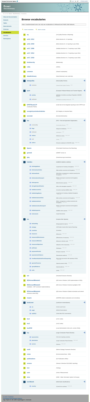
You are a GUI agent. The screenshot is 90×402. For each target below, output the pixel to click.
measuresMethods (37, 240)
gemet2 (29, 153)
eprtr (28, 90)
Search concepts (41, 29)
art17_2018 (30, 57)
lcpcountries (35, 337)
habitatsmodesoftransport (39, 205)
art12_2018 (30, 44)
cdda (28, 67)
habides (29, 162)
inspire (29, 298)
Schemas (6, 29)
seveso (29, 363)
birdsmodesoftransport (38, 178)
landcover (30, 302)
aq (28, 34)
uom (28, 372)
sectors (34, 344)
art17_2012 (30, 53)
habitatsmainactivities (38, 197)
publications (31, 358)
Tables (5, 23)
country (34, 386)
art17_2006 (30, 48)
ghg (28, 157)
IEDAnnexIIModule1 (33, 280)
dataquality (30, 81)
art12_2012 (30, 39)
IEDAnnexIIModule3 (33, 285)
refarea (34, 135)
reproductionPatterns (37, 255)
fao (28, 120)
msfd (28, 349)
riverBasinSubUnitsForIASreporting (41, 258)
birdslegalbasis (36, 166)
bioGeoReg (35, 223)
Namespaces (7, 38)
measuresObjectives (37, 244)
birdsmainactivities (37, 170)
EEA (10, 1)
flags (33, 128)
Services (5, 35)
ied (28, 275)
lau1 (28, 319)
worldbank (30, 382)
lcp (28, 332)
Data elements (7, 26)
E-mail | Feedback (8, 396)
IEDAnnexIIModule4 (33, 291)
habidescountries (36, 189)
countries (34, 230)
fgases (29, 148)
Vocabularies (7, 32)
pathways (34, 248)
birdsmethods (35, 173)
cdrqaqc (34, 227)
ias (28, 219)
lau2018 (29, 328)
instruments (35, 214)
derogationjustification (38, 186)
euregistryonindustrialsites (36, 111)
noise (29, 354)
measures (34, 233)
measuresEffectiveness (38, 237)
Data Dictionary (16, 13)
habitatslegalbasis (36, 193)
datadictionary (31, 76)
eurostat (29, 116)
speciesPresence (36, 263)
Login (72, 1)
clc (32, 307)
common (30, 71)
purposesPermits (36, 251)
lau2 (28, 323)
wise (28, 377)
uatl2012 (34, 313)
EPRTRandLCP (32, 105)
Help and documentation (10, 17)
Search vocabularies (28, 29)
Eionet (10, 13)
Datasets (5, 20)
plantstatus (35, 340)
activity (34, 95)
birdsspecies (35, 182)
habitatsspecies (36, 210)
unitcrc (34, 142)
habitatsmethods (36, 201)
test (28, 368)
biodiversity (31, 62)
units (33, 270)
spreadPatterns (36, 266)
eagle (33, 310)
